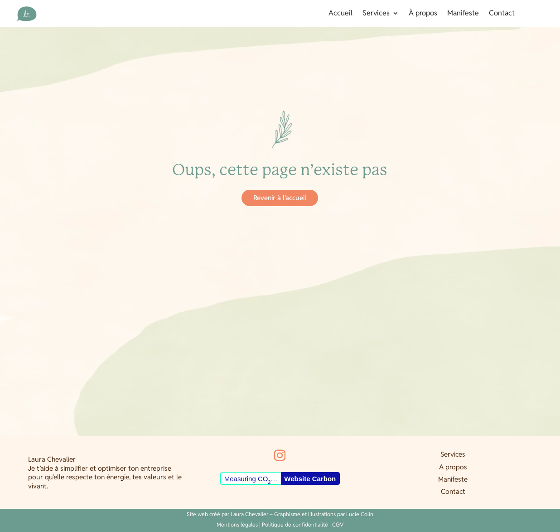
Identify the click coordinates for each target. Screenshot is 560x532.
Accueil (340, 14)
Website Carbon (310, 479)
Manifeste (463, 14)
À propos (423, 14)
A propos (453, 467)
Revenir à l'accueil (279, 197)
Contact (502, 14)
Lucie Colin (359, 514)
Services (376, 14)
